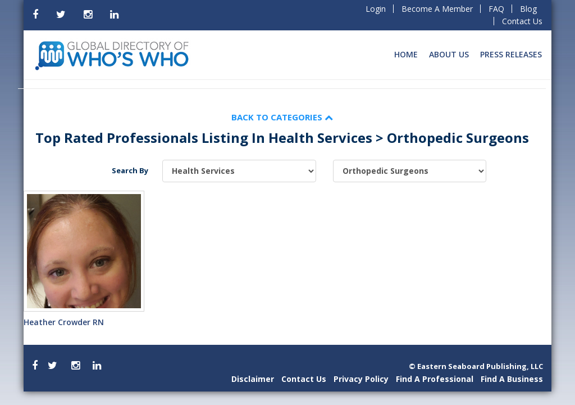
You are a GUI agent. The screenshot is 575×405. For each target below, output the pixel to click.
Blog (528, 8)
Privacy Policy (361, 379)
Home (406, 54)
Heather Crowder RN (64, 322)
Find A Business (512, 379)
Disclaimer (252, 379)
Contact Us (522, 21)
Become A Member (437, 8)
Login (376, 8)
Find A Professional (434, 379)
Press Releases (511, 54)
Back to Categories (282, 117)
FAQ (496, 8)
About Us (449, 54)
